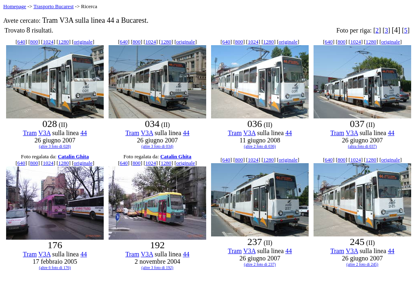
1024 (48, 42)
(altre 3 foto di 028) (55, 146)
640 (21, 42)
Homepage (14, 6)
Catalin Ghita (73, 156)
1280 (63, 42)
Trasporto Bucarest (53, 6)
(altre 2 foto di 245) (362, 264)
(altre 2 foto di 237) (260, 264)
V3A (44, 132)
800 (34, 42)
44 (84, 132)
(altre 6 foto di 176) (55, 267)
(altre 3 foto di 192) (157, 267)
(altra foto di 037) (362, 146)
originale (83, 42)
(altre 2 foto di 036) (260, 146)
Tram (30, 132)
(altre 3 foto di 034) (157, 146)
